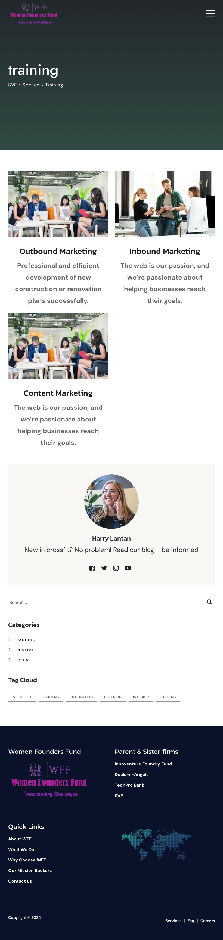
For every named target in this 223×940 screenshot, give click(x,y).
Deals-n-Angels (132, 774)
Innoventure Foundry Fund (143, 764)
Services (173, 920)
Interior (141, 697)
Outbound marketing (58, 251)
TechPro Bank (129, 785)
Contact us (20, 881)
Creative (24, 650)
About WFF (20, 839)
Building (51, 697)
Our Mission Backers (30, 870)
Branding (24, 640)
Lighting (168, 697)
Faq (191, 920)
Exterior (113, 697)
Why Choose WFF (27, 860)
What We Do (21, 849)
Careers (207, 920)
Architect (22, 697)
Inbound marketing (165, 251)
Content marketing (58, 393)
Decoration (81, 697)
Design (21, 660)
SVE (119, 796)
